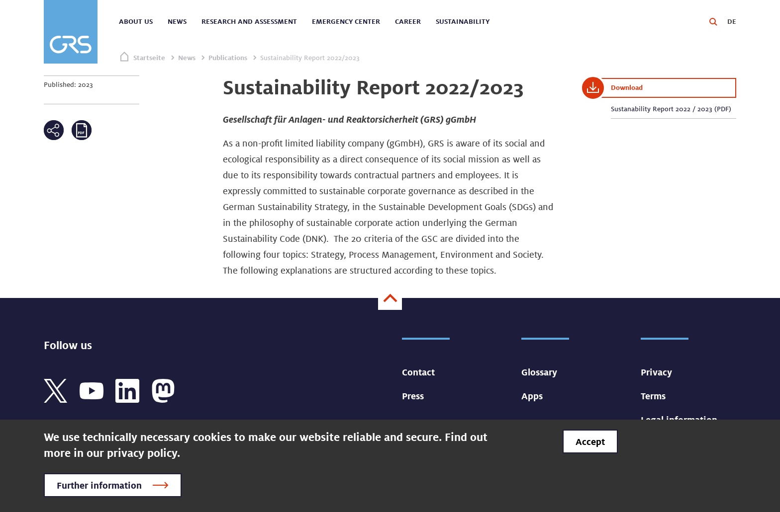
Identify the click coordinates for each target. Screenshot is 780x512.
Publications (227, 57)
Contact (418, 372)
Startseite (149, 57)
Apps (532, 396)
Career (408, 21)
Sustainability (462, 21)
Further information (99, 485)
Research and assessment (249, 21)
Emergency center (346, 21)
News (177, 21)
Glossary (539, 372)
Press (413, 396)
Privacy (656, 372)
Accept (590, 441)
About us (136, 21)
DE (731, 21)
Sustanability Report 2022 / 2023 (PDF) (671, 108)
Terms (653, 396)
